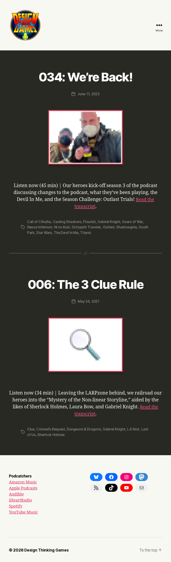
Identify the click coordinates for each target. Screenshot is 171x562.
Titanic (86, 232)
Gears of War (133, 221)
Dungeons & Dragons (85, 428)
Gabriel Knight (109, 221)
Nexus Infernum (40, 227)
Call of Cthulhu (39, 221)
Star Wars (44, 232)
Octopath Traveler (87, 227)
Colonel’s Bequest (51, 428)
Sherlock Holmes (51, 434)
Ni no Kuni (62, 227)
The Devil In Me (66, 232)
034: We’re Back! (85, 76)
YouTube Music (23, 511)
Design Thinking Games (47, 549)
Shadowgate (128, 227)
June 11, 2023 (88, 94)
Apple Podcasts (23, 487)
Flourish (89, 221)
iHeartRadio (20, 499)
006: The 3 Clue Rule (85, 283)
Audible (16, 493)
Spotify (15, 505)
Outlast (110, 227)
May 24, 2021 (88, 301)
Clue (31, 428)
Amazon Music (23, 481)
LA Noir (135, 428)
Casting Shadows (67, 221)
